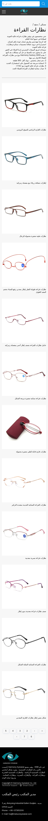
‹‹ (42, 731)
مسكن (43, 24)
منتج (36, 24)
